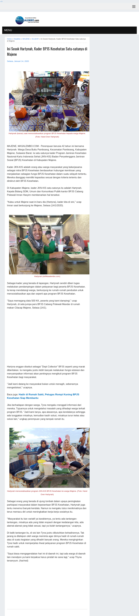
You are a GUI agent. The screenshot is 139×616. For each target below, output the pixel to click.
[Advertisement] (47, 337)
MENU (8, 30)
